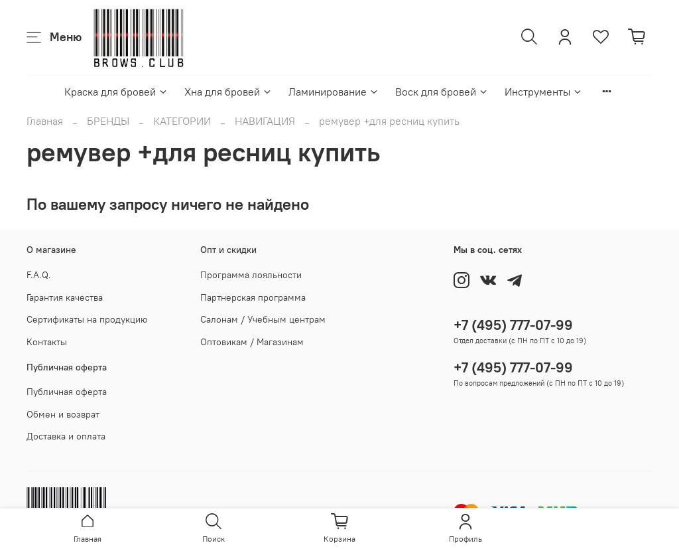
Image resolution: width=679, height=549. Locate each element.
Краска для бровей (116, 91)
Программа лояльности (251, 275)
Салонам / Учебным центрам (263, 319)
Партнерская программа (253, 297)
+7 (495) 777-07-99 (513, 325)
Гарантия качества (65, 297)
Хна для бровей (228, 91)
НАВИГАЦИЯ (265, 120)
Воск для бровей (442, 91)
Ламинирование (333, 91)
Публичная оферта (67, 392)
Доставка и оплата (66, 436)
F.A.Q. (39, 275)
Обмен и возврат (63, 414)
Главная (45, 120)
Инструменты (544, 91)
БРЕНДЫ (108, 120)
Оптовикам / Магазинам (252, 342)
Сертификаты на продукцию (87, 319)
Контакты (47, 342)
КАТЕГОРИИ (182, 120)
